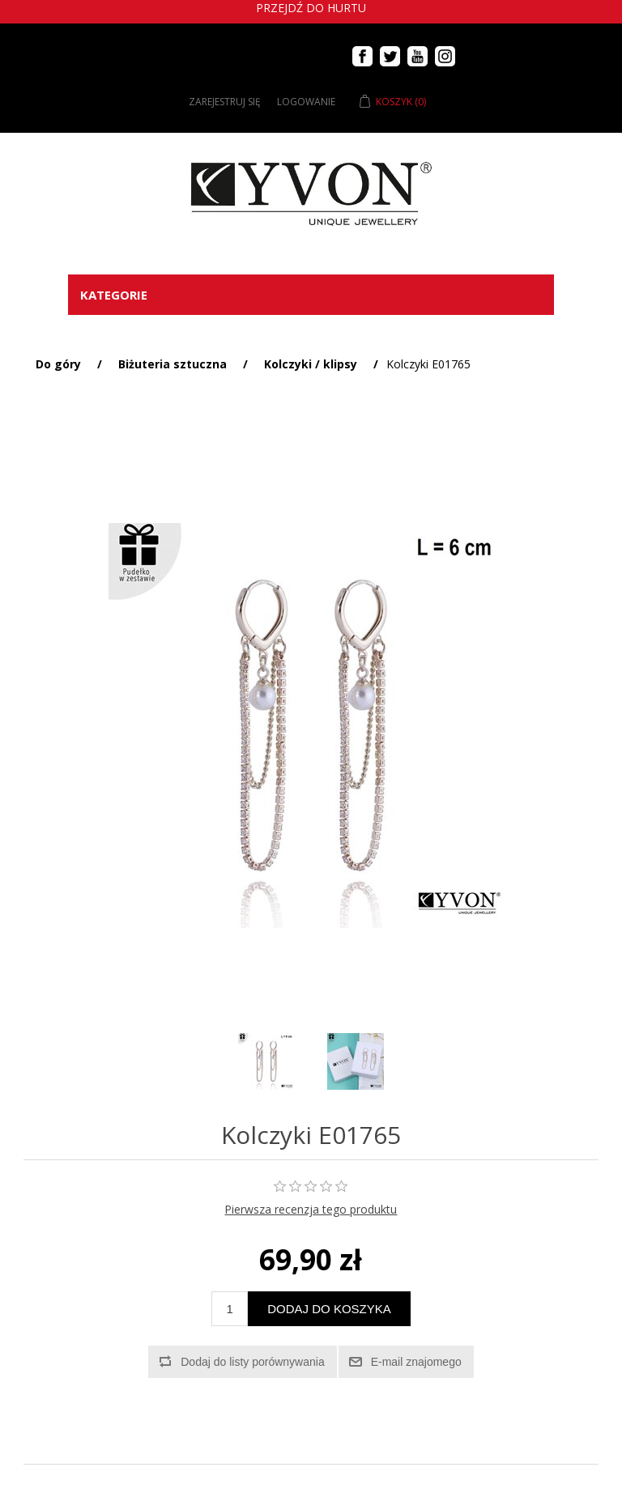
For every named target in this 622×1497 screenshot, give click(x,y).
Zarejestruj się (225, 101)
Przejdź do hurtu (311, 7)
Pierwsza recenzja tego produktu (310, 1209)
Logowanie (306, 101)
